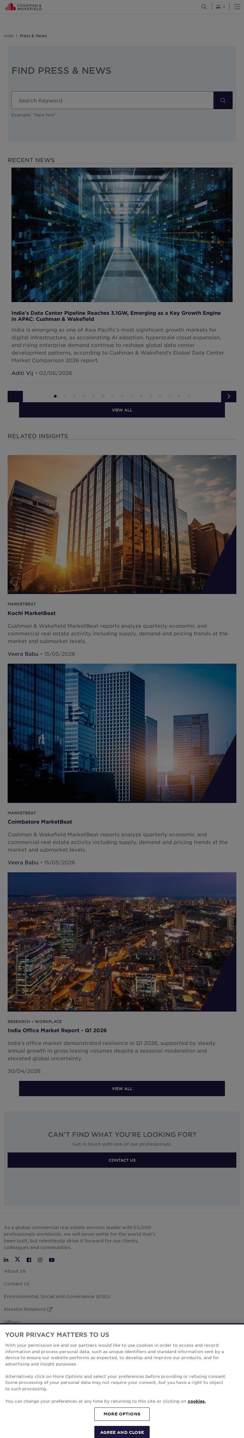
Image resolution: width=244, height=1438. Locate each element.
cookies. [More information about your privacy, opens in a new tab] (197, 1426)
